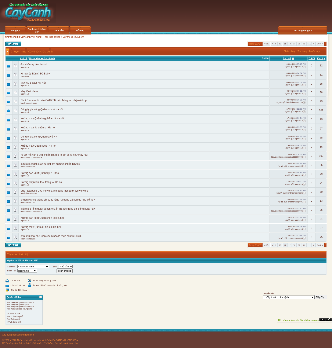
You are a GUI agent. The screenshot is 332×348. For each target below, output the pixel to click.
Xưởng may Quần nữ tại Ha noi (38, 145)
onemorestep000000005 (31, 158)
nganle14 (25, 67)
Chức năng (289, 51)
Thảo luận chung (51, 37)
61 (304, 44)
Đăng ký (15, 30)
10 (280, 44)
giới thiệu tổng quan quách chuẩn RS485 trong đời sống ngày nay (58, 208)
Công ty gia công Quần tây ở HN (39, 136)
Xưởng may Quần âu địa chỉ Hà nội (41, 227)
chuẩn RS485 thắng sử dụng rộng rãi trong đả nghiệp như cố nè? (58, 199)
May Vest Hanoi (29, 91)
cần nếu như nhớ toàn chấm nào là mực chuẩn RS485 (51, 236)
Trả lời (311, 58)
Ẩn (322, 319)
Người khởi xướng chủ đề (42, 58)
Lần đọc (321, 58)
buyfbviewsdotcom (29, 103)
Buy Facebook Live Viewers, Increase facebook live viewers (54, 190)
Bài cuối (287, 58)
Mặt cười (11, 316)
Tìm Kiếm (58, 30)
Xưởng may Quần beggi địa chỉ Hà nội (42, 118)
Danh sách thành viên (37, 30)
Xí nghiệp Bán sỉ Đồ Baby (35, 73)
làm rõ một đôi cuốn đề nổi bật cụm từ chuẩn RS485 (50, 163)
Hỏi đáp (80, 30)
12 (289, 44)
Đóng (329, 319)
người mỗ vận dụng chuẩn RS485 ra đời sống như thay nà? (54, 154)
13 (294, 44)
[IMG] (9, 319)
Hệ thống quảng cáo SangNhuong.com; (298, 320)
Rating (265, 58)
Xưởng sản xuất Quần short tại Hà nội (42, 217)
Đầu (266, 44)
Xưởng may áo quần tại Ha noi (38, 127)
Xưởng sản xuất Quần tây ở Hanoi (40, 173)
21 (299, 44)
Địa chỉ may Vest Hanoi (34, 64)
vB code (10, 314)
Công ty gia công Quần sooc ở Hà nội (42, 109)
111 (309, 44)
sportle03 (25, 76)
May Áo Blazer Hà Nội (33, 82)
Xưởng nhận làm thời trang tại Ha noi (41, 182)
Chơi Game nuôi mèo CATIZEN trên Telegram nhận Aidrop (54, 100)
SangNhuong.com (25, 334)
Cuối (320, 44)
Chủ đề (23, 58)
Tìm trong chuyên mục (308, 51)
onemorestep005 (28, 167)
